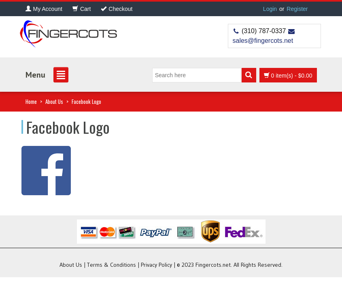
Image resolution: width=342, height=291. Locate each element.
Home (31, 101)
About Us (54, 101)
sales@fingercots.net (263, 40)
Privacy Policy (156, 264)
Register (297, 9)
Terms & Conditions (111, 264)
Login (270, 9)
